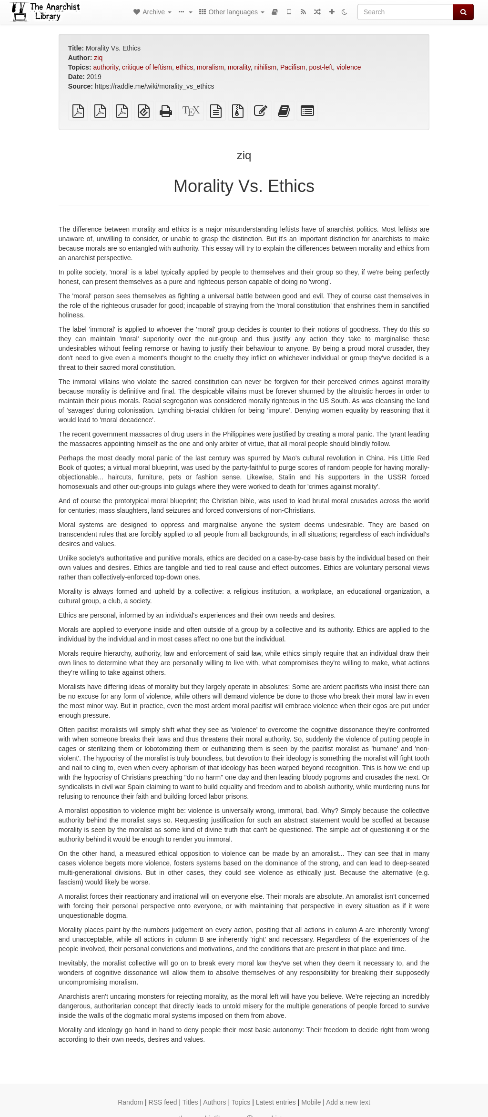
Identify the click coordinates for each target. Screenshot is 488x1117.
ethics (184, 67)
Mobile (311, 1102)
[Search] (405, 12)
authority (105, 67)
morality (239, 67)
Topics (241, 1102)
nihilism (265, 67)
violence (348, 67)
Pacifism (292, 67)
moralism (210, 67)
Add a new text (348, 1102)
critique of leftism (147, 67)
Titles (190, 1102)
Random (130, 1102)
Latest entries (276, 1102)
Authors (214, 1102)
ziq (98, 57)
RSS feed (163, 1102)
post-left (321, 67)
